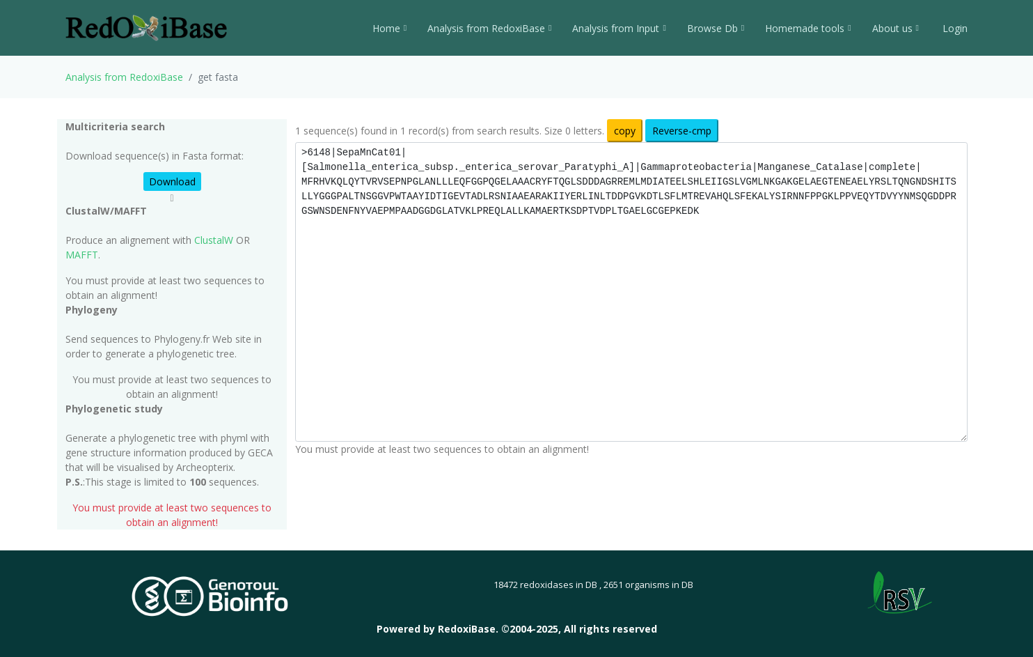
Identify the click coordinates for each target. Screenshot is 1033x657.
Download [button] (172, 181)
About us (895, 28)
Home (389, 28)
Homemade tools (808, 28)
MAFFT (81, 254)
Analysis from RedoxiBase (124, 77)
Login (954, 28)
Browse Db (715, 28)
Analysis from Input (618, 28)
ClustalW (213, 240)
